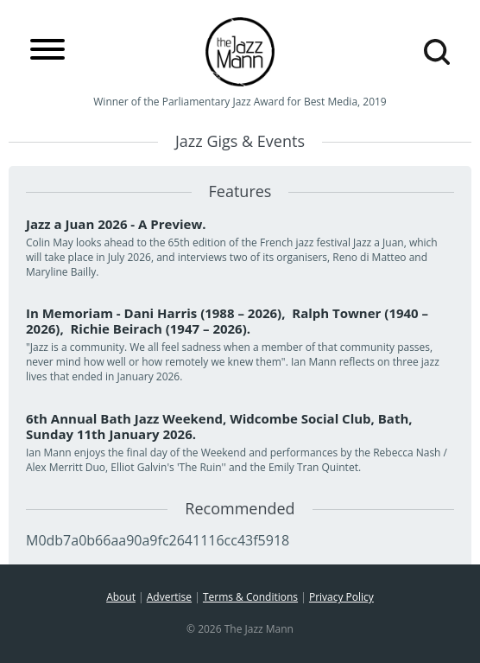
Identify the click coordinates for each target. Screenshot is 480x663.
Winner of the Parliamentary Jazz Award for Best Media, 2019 (239, 101)
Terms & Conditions (250, 597)
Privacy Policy (341, 597)
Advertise (169, 597)
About (121, 597)
